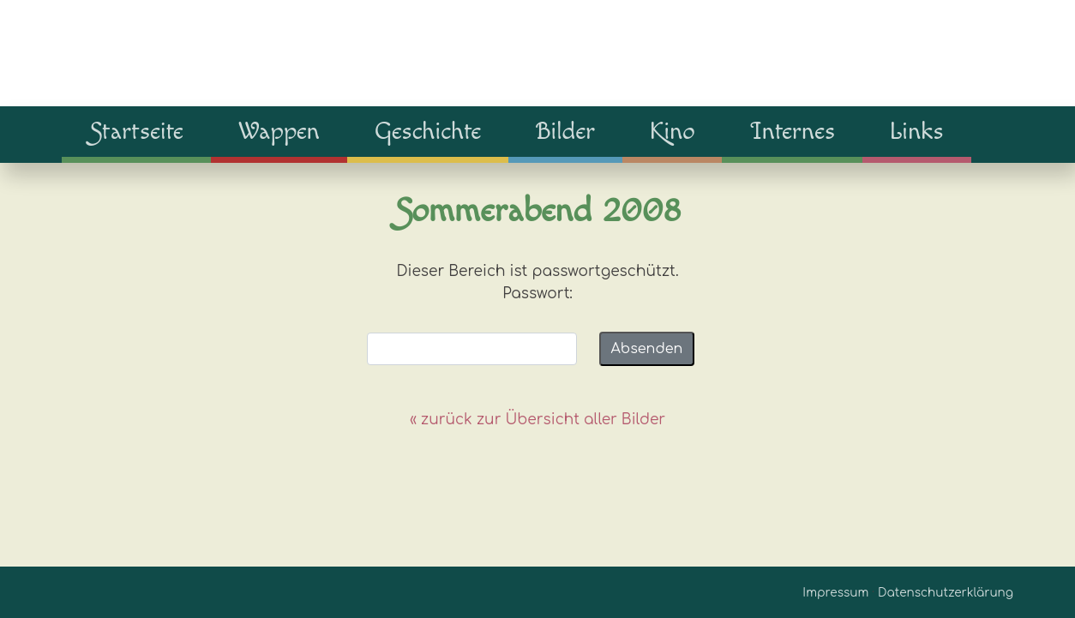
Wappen (279, 131)
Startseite (136, 131)
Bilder (565, 131)
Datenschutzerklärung (945, 592)
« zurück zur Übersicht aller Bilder (537, 419)
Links (917, 131)
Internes (792, 131)
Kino (672, 131)
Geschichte (428, 131)
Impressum (835, 592)
